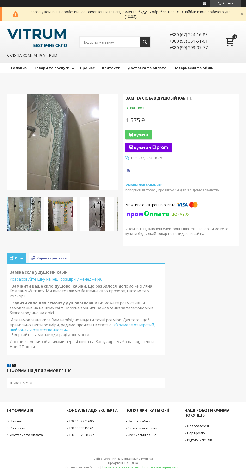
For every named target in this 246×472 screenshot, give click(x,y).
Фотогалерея (198, 426)
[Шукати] (145, 42)
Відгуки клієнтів (199, 440)
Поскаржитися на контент (120, 467)
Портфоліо (196, 433)
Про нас (87, 67)
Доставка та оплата (147, 67)
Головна (19, 67)
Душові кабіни (139, 421)
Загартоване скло (142, 428)
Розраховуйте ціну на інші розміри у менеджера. (56, 279)
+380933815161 (81, 428)
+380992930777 (81, 435)
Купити (141, 134)
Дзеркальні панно (142, 435)
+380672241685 (81, 421)
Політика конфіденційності (161, 467)
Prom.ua (147, 459)
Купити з (151, 147)
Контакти (111, 67)
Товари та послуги (51, 67)
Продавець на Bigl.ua (123, 463)
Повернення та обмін (193, 67)
